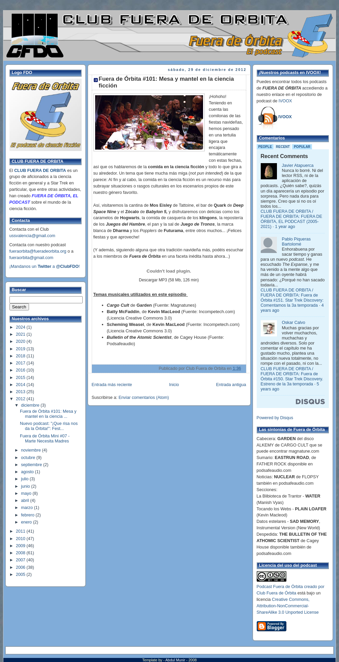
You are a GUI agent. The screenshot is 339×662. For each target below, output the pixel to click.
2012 (21, 399)
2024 (21, 327)
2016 (21, 370)
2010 (21, 538)
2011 (21, 531)
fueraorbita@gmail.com (31, 257)
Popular (302, 147)
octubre (28, 457)
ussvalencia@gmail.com (32, 235)
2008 (21, 553)
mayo (26, 493)
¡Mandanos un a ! (44, 266)
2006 (21, 567)
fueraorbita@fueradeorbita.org (37, 251)
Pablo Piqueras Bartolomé (296, 242)
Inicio (174, 384)
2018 (21, 356)
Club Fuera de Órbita (276, 593)
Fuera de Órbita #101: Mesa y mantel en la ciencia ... (48, 414)
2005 (21, 574)
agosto (28, 471)
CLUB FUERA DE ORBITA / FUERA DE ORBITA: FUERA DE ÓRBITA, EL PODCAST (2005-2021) (291, 219)
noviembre (31, 450)
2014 (21, 384)
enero (27, 522)
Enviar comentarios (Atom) (143, 397)
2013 (21, 391)
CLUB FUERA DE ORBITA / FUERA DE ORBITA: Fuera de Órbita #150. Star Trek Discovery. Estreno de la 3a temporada (292, 376)
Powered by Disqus (275, 417)
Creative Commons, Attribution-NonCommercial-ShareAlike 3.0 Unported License (288, 606)
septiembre (32, 464)
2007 (21, 560)
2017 (21, 363)
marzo (27, 507)
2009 (21, 545)
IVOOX (285, 101)
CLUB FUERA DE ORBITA (40, 170)
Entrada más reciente (112, 384)
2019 (21, 349)
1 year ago (285, 226)
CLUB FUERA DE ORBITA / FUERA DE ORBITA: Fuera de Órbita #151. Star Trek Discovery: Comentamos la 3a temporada (292, 298)
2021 (21, 334)
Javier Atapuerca (298, 165)
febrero (28, 515)
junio (26, 486)
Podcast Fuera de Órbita (280, 586)
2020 (21, 341)
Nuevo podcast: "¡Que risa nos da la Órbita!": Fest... (49, 426)
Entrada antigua (231, 384)
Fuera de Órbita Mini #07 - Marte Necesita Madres (44, 438)
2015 (21, 377)
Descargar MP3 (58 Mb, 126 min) (169, 280)
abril (25, 500)
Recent (283, 147)
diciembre (30, 405)
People (265, 147)
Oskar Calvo (293, 322)
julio (25, 479)
